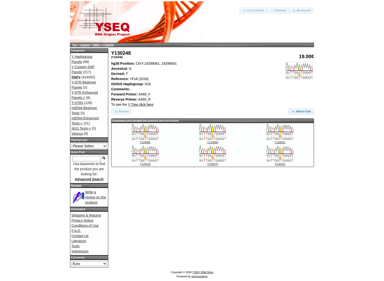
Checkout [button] (278, 10)
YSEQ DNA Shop (202, 272)
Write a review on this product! (95, 197)
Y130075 (212, 164)
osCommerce (199, 276)
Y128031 (280, 142)
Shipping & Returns (86, 215)
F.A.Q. (76, 231)
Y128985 (145, 142)
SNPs (96, 44)
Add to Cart (301, 111)
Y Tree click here (140, 104)
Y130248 (108, 44)
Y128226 (145, 164)
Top (74, 44)
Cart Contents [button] (253, 10)
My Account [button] (301, 10)
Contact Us (80, 236)
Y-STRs (77, 103)
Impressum (80, 251)
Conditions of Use (85, 226)
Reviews (76, 185)
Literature (79, 241)
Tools (76, 246)
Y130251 (280, 164)
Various (77, 133)
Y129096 (212, 142)
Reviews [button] (121, 111)
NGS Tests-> (81, 128)
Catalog (85, 44)
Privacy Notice (82, 220)
